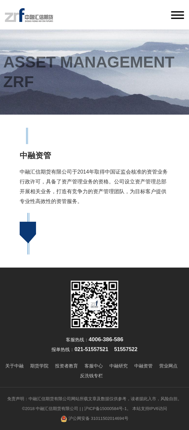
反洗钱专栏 (91, 375)
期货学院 (39, 365)
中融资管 (143, 365)
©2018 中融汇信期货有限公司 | (51, 408)
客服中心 (94, 365)
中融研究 (118, 365)
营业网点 (168, 365)
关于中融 (14, 365)
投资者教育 (66, 365)
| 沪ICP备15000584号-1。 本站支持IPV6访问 (124, 408)
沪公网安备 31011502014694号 (94, 419)
